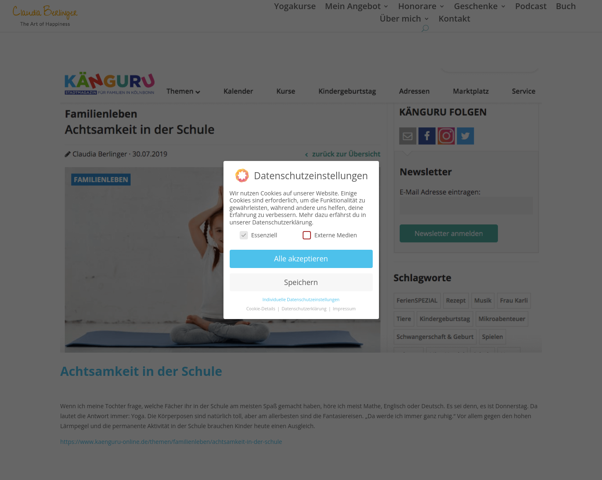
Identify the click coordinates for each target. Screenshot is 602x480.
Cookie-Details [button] (261, 309)
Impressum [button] (344, 309)
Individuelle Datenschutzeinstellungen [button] (301, 299)
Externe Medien (330, 235)
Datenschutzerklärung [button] (305, 309)
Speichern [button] (301, 282)
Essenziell (258, 235)
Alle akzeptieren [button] (301, 258)
